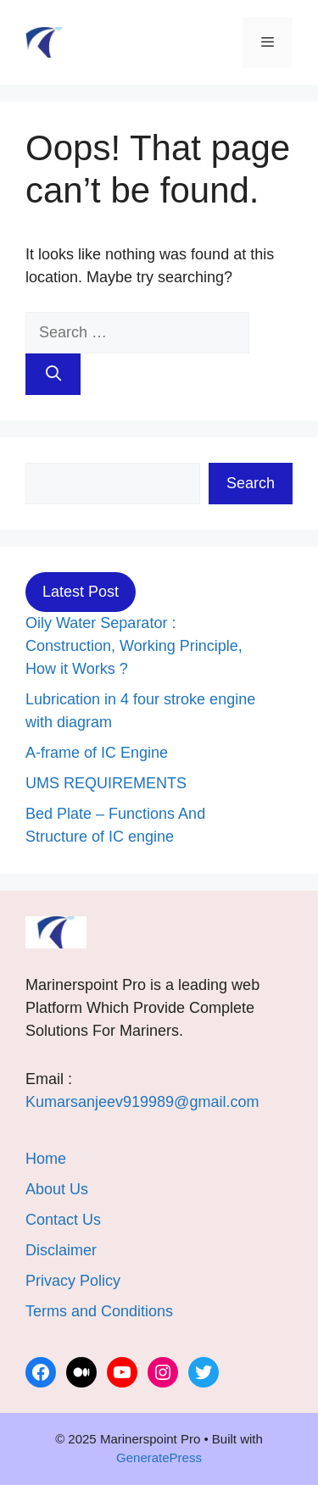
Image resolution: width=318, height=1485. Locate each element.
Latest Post (80, 591)
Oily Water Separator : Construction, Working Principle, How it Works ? (134, 646)
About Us (56, 1189)
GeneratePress (159, 1457)
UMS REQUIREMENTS (106, 783)
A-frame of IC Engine (96, 752)
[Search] (53, 374)
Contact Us (63, 1219)
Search (250, 483)
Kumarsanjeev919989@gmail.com (142, 1101)
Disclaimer (61, 1250)
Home (45, 1158)
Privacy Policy (72, 1280)
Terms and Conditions (99, 1311)
